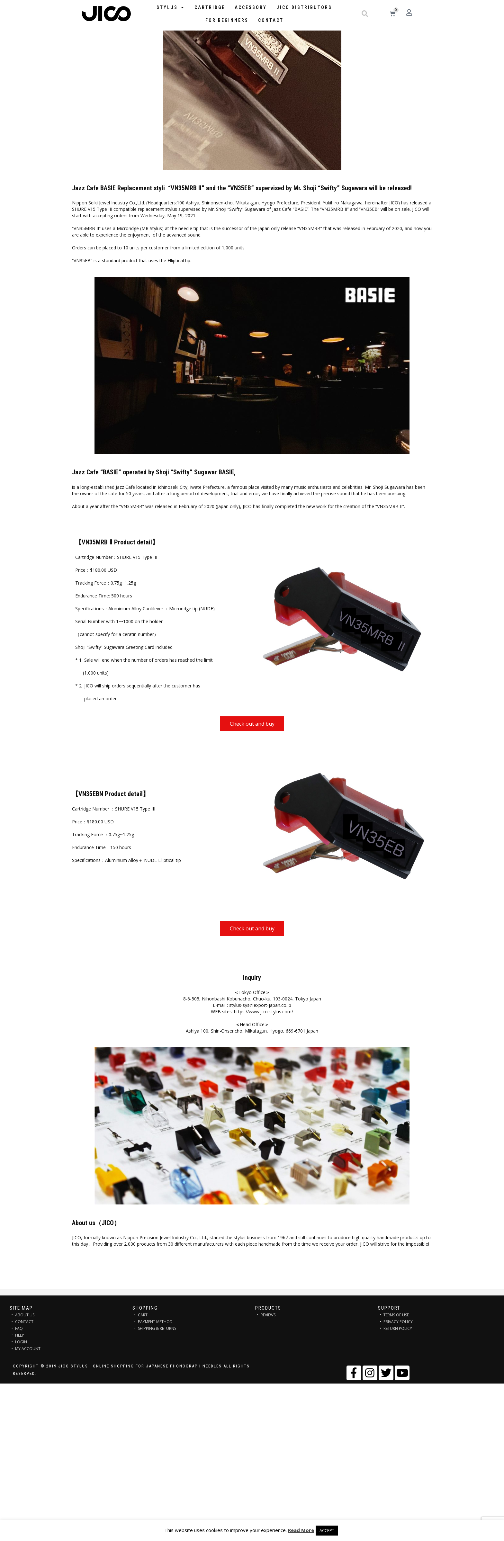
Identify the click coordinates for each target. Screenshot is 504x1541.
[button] (365, 14)
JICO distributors (304, 7)
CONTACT (24, 1321)
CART (143, 1315)
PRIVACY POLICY (398, 1321)
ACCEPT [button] (327, 1530)
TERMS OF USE (396, 1315)
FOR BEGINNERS (226, 20)
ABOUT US (24, 1315)
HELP (19, 1335)
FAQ (19, 1328)
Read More (301, 1530)
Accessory (251, 7)
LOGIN (21, 1342)
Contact (271, 20)
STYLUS (171, 7)
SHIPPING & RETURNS (157, 1328)
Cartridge (209, 7)
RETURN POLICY (397, 1328)
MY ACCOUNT (27, 1348)
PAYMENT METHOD (155, 1321)
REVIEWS (268, 1315)
